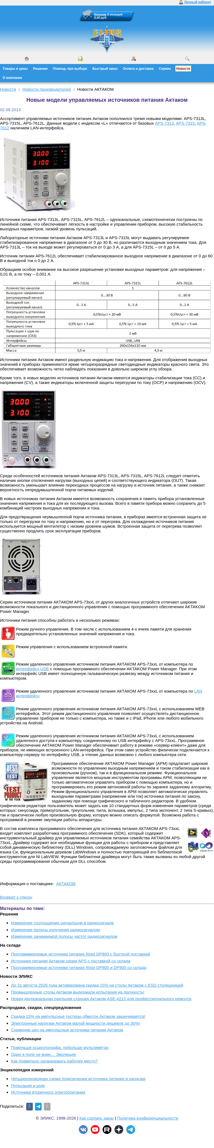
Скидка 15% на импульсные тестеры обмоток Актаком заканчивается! (78, 1016)
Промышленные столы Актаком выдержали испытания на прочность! (78, 992)
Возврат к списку (16, 897)
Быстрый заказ (104, 69)
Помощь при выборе (70, 69)
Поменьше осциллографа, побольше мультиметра (59, 1047)
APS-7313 (164, 123)
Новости (183, 69)
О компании (12, 78)
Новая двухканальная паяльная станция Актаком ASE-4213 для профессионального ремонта (101, 998)
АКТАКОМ (66, 883)
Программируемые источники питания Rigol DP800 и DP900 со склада (78, 967)
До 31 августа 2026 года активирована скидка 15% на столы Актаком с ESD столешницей (97, 985)
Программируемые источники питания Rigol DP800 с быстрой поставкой (80, 954)
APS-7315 (185, 123)
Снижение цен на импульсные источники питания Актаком (67, 1029)
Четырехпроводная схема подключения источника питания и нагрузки (78, 1078)
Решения (40, 69)
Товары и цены (15, 69)
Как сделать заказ (96, 1118)
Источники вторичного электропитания (48, 1092)
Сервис (165, 69)
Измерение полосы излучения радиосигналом (55, 929)
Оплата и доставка (138, 69)
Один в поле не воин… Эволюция (43, 1054)
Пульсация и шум (28, 1085)
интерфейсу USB (32, 668)
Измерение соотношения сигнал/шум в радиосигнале (62, 922)
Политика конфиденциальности (147, 1118)
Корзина (100, 14)
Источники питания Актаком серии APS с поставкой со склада (70, 961)
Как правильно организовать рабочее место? (54, 1061)
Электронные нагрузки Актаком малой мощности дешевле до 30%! (75, 1023)
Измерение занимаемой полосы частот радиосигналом (64, 936)
